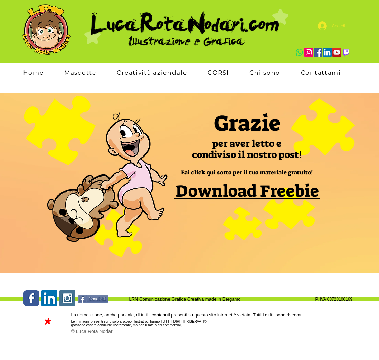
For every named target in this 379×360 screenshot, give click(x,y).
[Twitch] (346, 52)
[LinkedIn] (327, 52)
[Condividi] (93, 299)
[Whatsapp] (299, 52)
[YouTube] (336, 52)
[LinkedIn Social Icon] (49, 298)
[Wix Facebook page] (31, 298)
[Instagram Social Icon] (67, 298)
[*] (48, 323)
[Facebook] (318, 52)
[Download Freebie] (247, 191)
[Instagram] (308, 52)
